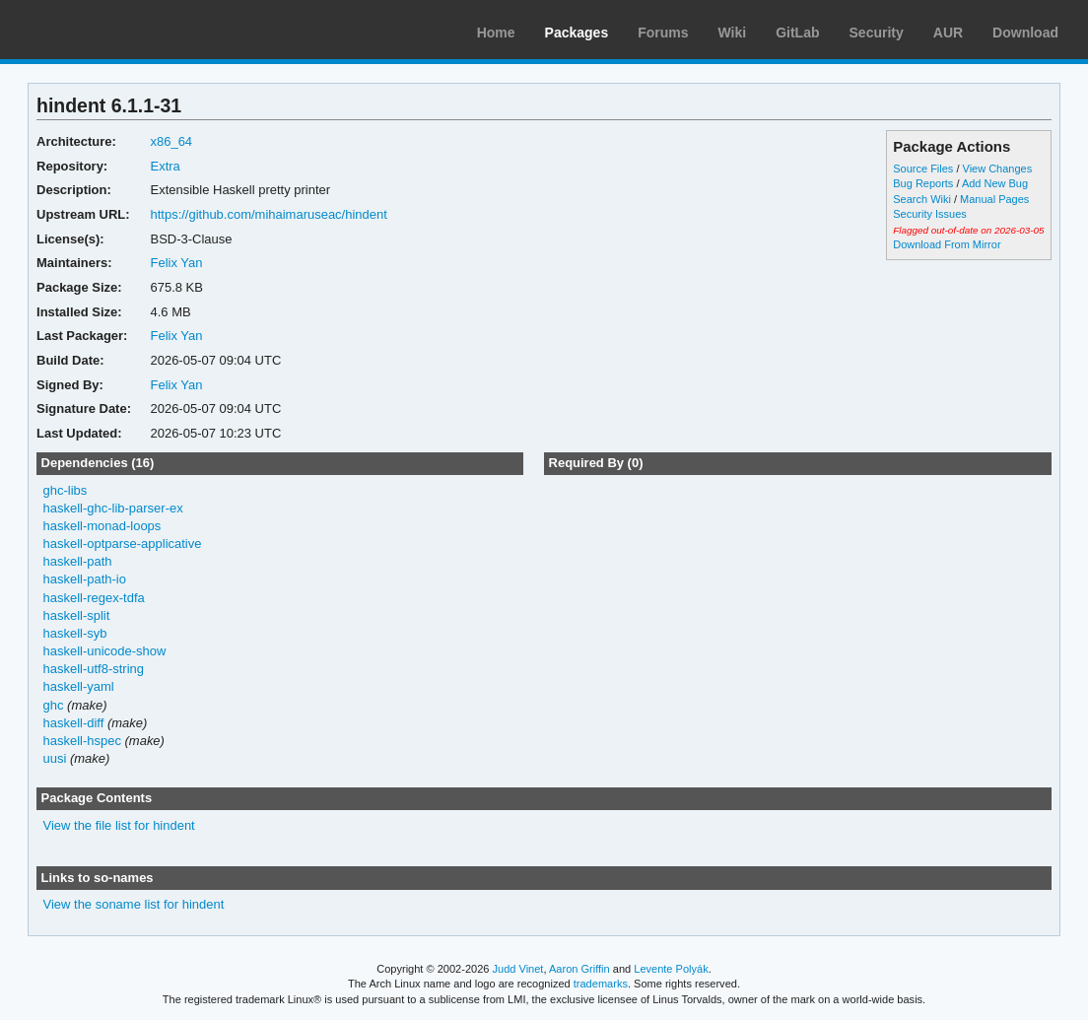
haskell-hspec (82, 740)
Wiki (732, 32)
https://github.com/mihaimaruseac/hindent (268, 214)
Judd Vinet (518, 969)
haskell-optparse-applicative (122, 543)
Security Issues (929, 214)
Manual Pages (994, 199)
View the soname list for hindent (134, 904)
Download (1025, 32)
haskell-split (76, 615)
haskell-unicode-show (105, 651)
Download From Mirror (946, 244)
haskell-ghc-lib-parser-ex (113, 508)
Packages (577, 32)
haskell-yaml (78, 686)
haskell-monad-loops (102, 525)
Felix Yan (176, 262)
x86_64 (171, 141)
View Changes (998, 168)
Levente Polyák (671, 969)
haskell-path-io (84, 579)
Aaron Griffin (579, 969)
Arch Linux (108, 29)
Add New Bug (995, 183)
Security (877, 32)
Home (496, 32)
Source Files (923, 168)
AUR (948, 32)
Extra (164, 166)
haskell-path (77, 561)
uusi (55, 758)
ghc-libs (65, 490)
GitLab (797, 32)
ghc (53, 705)
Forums (663, 32)
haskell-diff (73, 722)
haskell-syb (75, 633)
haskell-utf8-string (93, 668)
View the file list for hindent (119, 825)
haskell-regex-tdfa (94, 597)
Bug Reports (923, 183)
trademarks (601, 983)
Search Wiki (922, 199)
